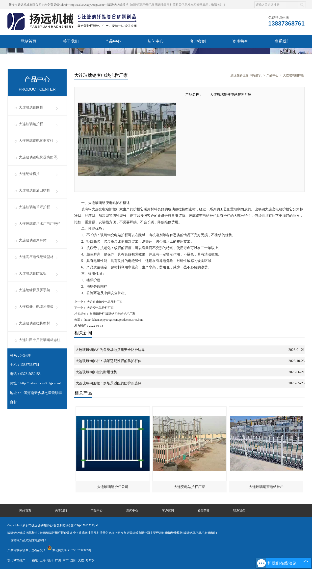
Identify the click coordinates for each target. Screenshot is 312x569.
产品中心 (113, 41)
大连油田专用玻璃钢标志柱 (39, 340)
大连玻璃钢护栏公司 (112, 487)
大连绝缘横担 (29, 174)
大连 (81, 560)
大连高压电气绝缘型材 (36, 257)
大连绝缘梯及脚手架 (34, 290)
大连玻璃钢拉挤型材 (34, 323)
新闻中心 (155, 41)
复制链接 (63, 525)
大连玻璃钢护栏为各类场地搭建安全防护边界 (110, 350)
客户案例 (198, 41)
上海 (43, 560)
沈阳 (73, 560)
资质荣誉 (240, 41)
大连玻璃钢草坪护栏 (34, 207)
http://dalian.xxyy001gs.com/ (40, 383)
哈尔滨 (90, 560)
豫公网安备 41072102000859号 (69, 550)
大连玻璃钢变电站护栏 (266, 487)
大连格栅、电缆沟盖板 (36, 307)
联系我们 (282, 41)
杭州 (50, 560)
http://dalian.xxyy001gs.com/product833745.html (113, 319)
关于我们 (71, 41)
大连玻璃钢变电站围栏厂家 (104, 302)
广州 (58, 560)
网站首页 (28, 41)
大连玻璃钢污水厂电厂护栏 (39, 224)
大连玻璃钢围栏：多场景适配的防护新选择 (108, 383)
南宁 (66, 560)
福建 (35, 560)
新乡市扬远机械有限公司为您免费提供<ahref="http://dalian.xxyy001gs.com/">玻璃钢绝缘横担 (68, 4)
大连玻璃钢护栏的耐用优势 (96, 372)
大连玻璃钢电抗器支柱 (36, 140)
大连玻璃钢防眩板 (33, 273)
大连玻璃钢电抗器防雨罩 (38, 157)
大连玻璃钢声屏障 (33, 240)
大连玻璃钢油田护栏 (34, 190)
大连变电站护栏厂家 (100, 308)
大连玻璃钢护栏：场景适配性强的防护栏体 (108, 361)
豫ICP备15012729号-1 (85, 525)
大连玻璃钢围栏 (31, 107)
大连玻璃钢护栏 (31, 124)
